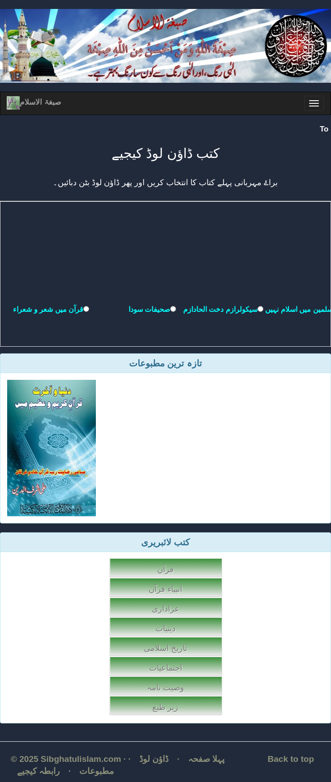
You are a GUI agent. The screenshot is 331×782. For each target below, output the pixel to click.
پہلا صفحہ (206, 759)
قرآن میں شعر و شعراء (48, 309)
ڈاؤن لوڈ (153, 759)
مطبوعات (96, 771)
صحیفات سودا (149, 309)
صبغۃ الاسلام (34, 102)
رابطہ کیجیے (38, 771)
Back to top (291, 759)
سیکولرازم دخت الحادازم (220, 309)
